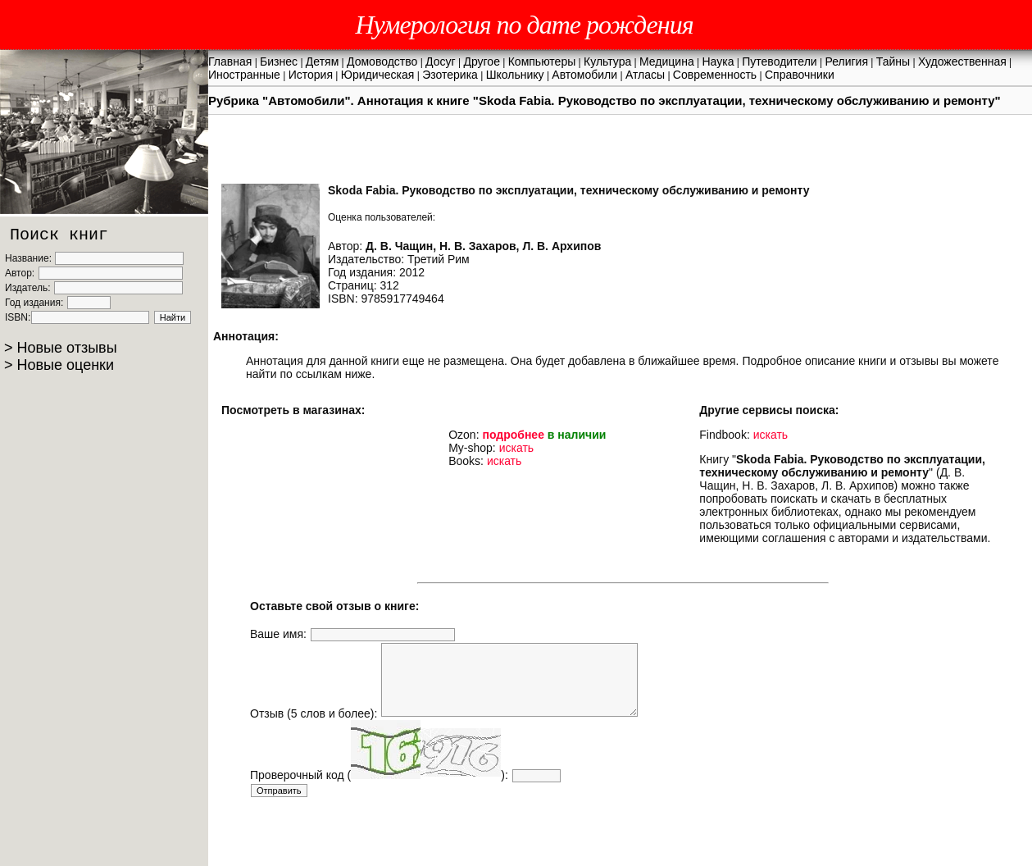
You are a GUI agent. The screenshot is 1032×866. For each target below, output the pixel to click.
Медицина (666, 61)
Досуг (440, 61)
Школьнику (515, 74)
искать (516, 447)
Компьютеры (542, 61)
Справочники (799, 74)
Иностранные (244, 74)
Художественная (962, 61)
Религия (846, 61)
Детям (322, 61)
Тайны (893, 61)
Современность (715, 74)
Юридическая (378, 74)
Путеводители (779, 61)
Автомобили (584, 74)
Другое (481, 61)
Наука (718, 61)
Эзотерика (450, 74)
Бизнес (279, 61)
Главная (230, 61)
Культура (607, 61)
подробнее (513, 434)
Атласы (645, 74)
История (311, 74)
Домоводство (382, 61)
